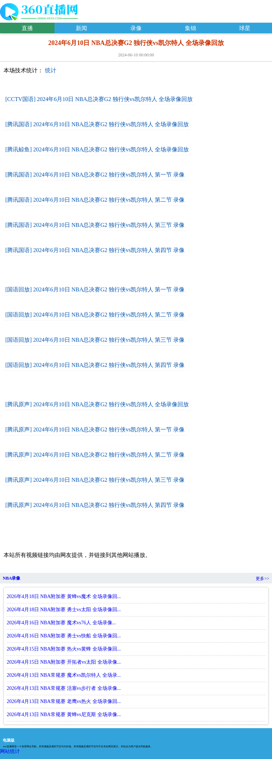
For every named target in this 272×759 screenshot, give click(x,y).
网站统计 (10, 751)
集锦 (190, 28)
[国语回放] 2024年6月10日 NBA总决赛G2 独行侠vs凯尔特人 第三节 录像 (95, 340)
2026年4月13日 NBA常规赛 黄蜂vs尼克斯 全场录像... (64, 714)
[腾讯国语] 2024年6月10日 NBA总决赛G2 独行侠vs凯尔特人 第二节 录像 (95, 200)
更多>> (262, 578)
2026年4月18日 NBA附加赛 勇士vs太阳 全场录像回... (64, 609)
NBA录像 (11, 578)
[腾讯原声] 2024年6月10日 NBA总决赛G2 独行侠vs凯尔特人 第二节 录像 (95, 455)
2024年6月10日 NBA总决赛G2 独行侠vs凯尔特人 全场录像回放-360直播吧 (38, 10)
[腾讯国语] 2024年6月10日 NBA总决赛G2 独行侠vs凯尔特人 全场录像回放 (97, 124)
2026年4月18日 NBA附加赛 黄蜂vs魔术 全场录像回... (64, 596)
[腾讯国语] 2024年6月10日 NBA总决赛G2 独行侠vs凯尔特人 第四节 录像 (95, 250)
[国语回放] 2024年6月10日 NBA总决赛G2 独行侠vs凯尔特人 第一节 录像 (95, 289)
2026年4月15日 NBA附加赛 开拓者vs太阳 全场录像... (64, 662)
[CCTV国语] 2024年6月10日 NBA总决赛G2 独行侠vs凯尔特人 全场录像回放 (99, 99)
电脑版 (9, 740)
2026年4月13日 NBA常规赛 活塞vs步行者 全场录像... (64, 688)
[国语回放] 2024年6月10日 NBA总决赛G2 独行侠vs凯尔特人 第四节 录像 (95, 365)
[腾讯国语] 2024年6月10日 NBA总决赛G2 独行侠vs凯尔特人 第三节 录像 (95, 225)
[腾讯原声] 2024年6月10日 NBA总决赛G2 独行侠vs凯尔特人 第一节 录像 (95, 429)
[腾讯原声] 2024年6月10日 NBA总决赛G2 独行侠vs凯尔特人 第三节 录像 (95, 480)
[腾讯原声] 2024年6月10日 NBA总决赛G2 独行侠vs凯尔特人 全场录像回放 (97, 404)
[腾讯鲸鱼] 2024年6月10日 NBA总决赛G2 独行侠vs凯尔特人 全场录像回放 (97, 149)
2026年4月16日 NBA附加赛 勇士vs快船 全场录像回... (64, 635)
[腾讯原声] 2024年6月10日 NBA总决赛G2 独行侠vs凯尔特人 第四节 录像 (95, 505)
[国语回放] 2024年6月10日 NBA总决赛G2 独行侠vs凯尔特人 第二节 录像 (95, 315)
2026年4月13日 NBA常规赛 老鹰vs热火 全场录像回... (64, 701)
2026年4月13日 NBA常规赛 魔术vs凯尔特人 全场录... (64, 675)
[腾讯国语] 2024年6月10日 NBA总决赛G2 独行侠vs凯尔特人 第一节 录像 (95, 175)
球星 (244, 28)
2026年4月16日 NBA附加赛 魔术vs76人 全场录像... (61, 622)
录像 (136, 28)
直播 (27, 28)
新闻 (81, 28)
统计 (50, 70)
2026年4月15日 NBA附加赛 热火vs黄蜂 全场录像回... (64, 649)
